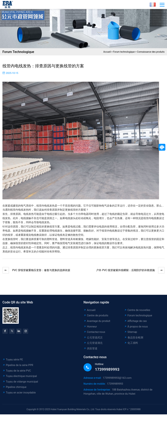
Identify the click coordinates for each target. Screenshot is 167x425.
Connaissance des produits (151, 51)
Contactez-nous (94, 333)
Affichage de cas (135, 322)
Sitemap (130, 333)
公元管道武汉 (93, 339)
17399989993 (107, 371)
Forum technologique (124, 51)
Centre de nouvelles (137, 311)
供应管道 (90, 350)
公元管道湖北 (93, 344)
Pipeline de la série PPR (17, 366)
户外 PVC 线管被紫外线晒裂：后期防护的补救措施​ (124, 271)
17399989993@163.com (117, 379)
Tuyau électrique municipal (19, 377)
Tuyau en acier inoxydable (19, 394)
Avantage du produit (97, 322)
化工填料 (131, 344)
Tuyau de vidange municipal (20, 383)
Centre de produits (96, 317)
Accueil (107, 51)
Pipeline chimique (14, 388)
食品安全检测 (133, 339)
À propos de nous (136, 328)
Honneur (90, 328)
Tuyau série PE (12, 361)
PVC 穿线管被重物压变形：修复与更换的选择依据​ (43, 271)
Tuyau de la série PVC (16, 372)
